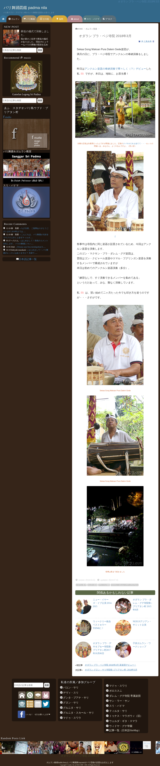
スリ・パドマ (91, 19)
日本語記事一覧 (28, 259)
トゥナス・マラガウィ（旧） (126, 716)
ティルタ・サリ (118, 711)
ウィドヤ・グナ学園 (120, 726)
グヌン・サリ (71, 702)
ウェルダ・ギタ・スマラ (123, 721)
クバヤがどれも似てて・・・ (134, 143)
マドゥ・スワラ (72, 717)
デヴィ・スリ (71, 692)
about (75, 19)
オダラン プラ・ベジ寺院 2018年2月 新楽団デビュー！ (110, 665)
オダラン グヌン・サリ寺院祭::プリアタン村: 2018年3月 (111, 670)
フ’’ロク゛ (108, 19)
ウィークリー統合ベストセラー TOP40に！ (102, 624)
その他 (44, 19)
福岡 (59, 19)
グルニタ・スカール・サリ (78, 712)
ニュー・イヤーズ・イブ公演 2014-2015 (102, 603)
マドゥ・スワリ (118, 685)
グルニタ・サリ (72, 707)
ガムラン (14, 19)
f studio (69, 765)
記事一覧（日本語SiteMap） (125, 730)
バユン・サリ (71, 687)
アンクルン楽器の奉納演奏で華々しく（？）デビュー (115, 68)
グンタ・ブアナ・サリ (76, 697)
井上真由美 (146, 41)
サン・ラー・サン (119, 700)
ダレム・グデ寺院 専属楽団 (125, 695)
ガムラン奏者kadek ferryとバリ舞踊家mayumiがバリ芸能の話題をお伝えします (79, 762)
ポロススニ (115, 690)
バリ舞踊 (29, 19)
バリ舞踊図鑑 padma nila (25, 7)
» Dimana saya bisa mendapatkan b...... (30, 247)
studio (7, 117)
